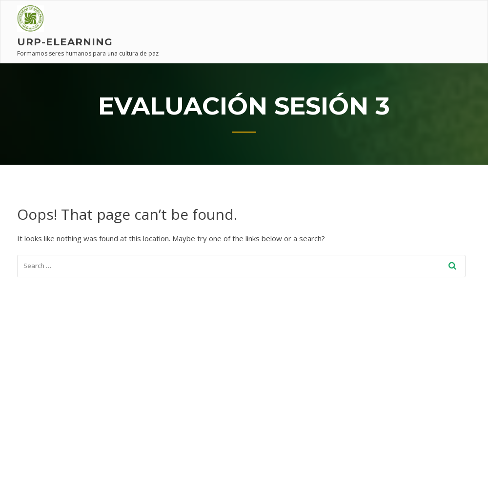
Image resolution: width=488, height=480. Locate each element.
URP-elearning (65, 42)
